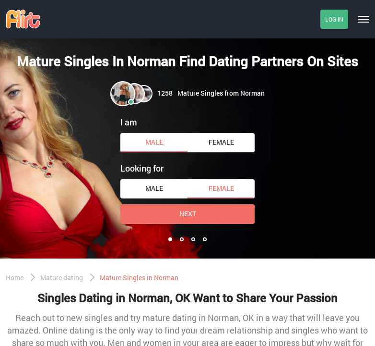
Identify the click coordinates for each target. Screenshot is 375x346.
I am (128, 122)
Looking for (142, 168)
